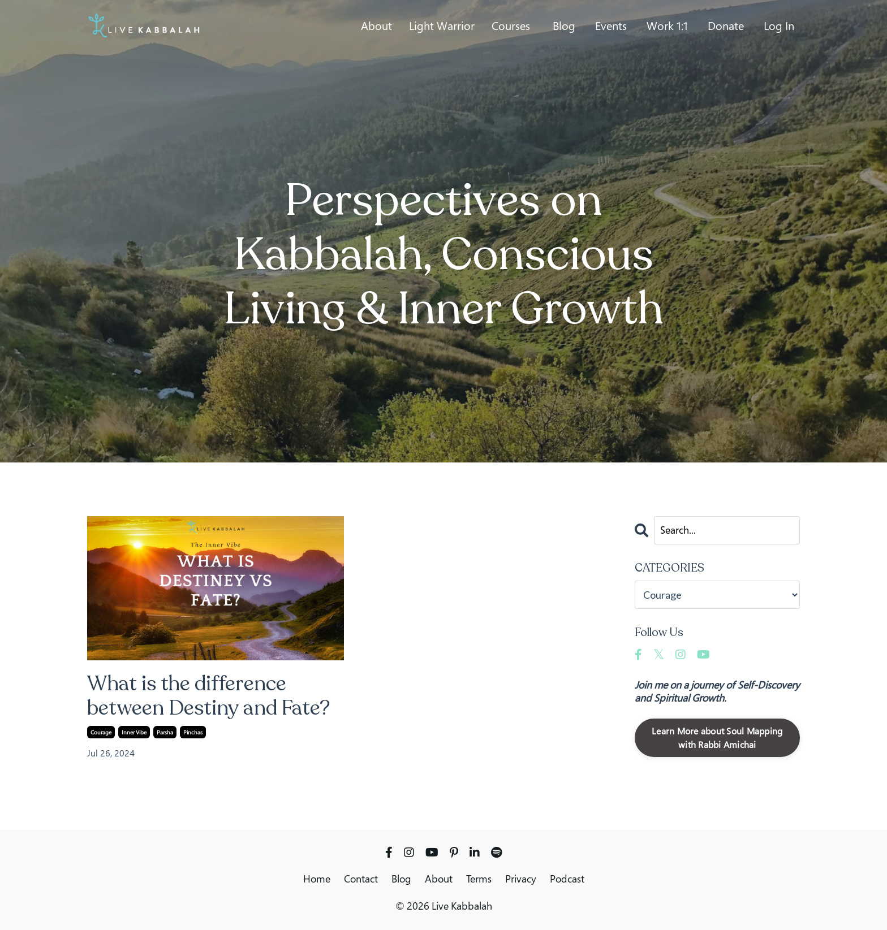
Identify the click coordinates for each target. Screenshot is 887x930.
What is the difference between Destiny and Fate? (209, 696)
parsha (165, 732)
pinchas (193, 732)
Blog (564, 26)
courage (101, 732)
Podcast (567, 878)
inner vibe (134, 732)
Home (316, 878)
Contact (361, 878)
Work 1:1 (667, 26)
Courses (511, 26)
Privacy (520, 878)
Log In (779, 25)
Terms (479, 878)
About (376, 26)
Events (611, 26)
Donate (726, 26)
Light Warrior (442, 26)
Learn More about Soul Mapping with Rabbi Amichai (717, 738)
